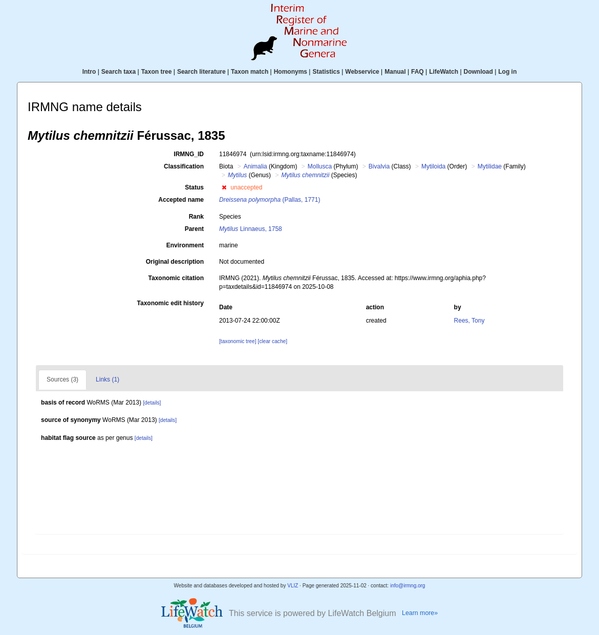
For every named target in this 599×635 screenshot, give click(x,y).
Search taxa (118, 71)
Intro (89, 71)
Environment (185, 245)
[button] (224, 187)
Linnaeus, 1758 (250, 228)
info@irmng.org (407, 585)
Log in (507, 71)
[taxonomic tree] (237, 341)
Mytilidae (490, 166)
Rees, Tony (469, 320)
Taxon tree (156, 71)
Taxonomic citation (176, 278)
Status (194, 187)
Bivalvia (379, 166)
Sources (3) (62, 379)
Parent (194, 228)
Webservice (362, 71)
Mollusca (320, 166)
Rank (196, 216)
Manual (394, 71)
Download (478, 71)
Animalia (255, 166)
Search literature (201, 71)
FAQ (417, 71)
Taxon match (249, 71)
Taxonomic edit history (170, 303)
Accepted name (181, 199)
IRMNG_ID (189, 154)
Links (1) (107, 379)
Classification (184, 166)
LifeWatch (443, 71)
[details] (152, 403)
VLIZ (292, 585)
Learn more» (420, 613)
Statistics (325, 71)
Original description (175, 261)
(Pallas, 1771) (269, 199)
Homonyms (290, 71)
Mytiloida (433, 166)
